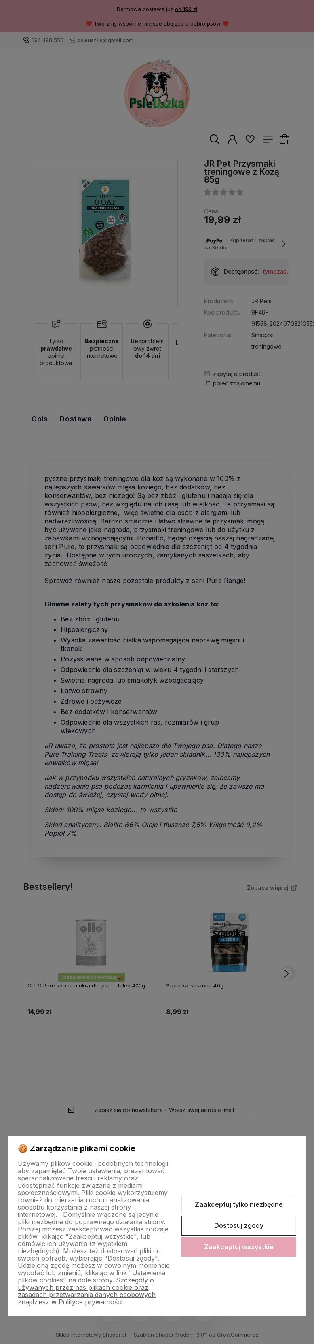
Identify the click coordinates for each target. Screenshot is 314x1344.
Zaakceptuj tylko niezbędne (239, 1204)
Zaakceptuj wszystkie (239, 1247)
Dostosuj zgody (238, 1225)
